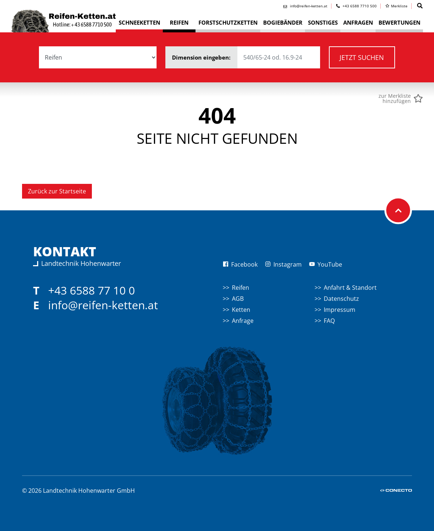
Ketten (241, 309)
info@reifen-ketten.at (103, 305)
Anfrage (243, 320)
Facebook (240, 264)
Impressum (339, 309)
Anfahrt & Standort (350, 287)
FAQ (329, 320)
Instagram (283, 264)
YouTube (325, 264)
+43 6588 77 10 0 (91, 290)
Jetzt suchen (362, 57)
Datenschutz (341, 298)
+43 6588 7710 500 (356, 6)
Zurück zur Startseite (57, 191)
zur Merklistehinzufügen (395, 98)
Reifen (240, 287)
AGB (238, 298)
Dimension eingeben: (246, 57)
